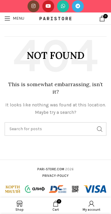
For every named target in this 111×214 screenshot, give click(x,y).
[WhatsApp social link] (63, 6)
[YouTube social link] (48, 6)
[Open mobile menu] (14, 18)
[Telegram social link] (78, 6)
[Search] (55, 129)
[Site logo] (55, 18)
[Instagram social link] (33, 6)
